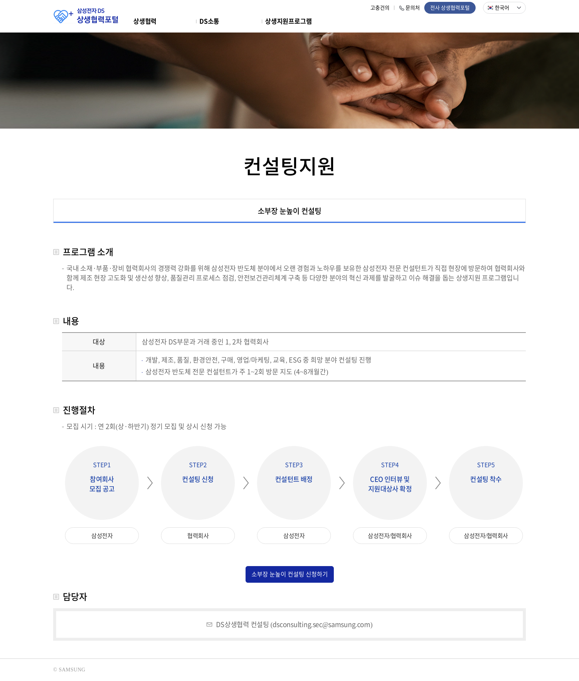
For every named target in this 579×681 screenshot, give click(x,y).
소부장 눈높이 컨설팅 (289, 210)
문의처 (412, 7)
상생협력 (145, 21)
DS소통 (209, 21)
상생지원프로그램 (288, 21)
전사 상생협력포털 (450, 7)
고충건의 (380, 7)
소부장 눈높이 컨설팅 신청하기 (289, 574)
